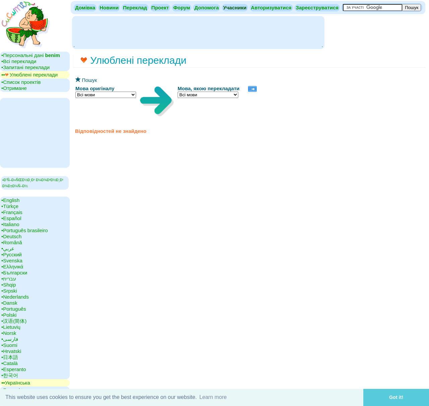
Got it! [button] (396, 397)
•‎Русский (11, 254)
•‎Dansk (9, 303)
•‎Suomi (9, 345)
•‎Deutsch (11, 236)
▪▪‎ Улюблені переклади (29, 75)
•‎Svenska (11, 260)
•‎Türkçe (9, 206)
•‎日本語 (9, 357)
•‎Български (14, 272)
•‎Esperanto (13, 369)
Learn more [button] (213, 397)
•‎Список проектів (21, 82)
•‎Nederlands (15, 297)
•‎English (10, 200)
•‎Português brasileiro (24, 230)
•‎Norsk (8, 333)
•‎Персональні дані (30, 55)
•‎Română (11, 242)
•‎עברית (8, 279)
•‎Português (13, 309)
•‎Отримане (14, 88)
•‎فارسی (9, 339)
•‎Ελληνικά (12, 266)
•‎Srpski (9, 291)
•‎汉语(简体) (13, 321)
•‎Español (11, 218)
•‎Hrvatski (11, 351)
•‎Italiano (10, 224)
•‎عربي (7, 248)
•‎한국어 (9, 375)
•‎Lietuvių (10, 327)
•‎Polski (8, 315)
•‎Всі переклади (18, 61)
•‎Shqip (8, 285)
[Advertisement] (198, 32)
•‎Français (11, 212)
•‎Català (9, 363)
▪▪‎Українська (15, 383)
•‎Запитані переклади (25, 67)
